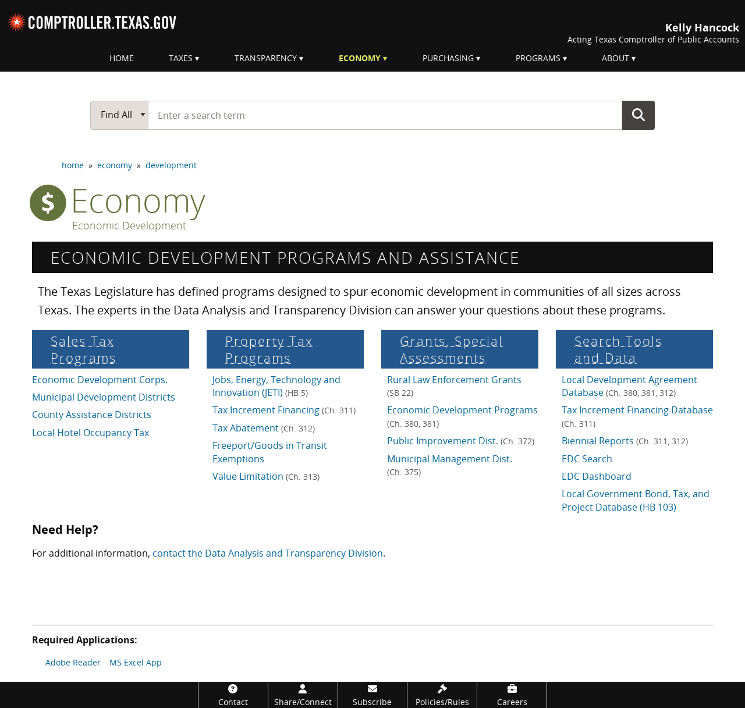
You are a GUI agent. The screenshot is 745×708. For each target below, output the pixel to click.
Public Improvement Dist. (460, 440)
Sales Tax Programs (83, 349)
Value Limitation (266, 476)
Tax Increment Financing (284, 409)
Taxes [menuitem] (181, 57)
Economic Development (129, 226)
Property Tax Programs (269, 349)
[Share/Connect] (303, 695)
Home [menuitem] (121, 57)
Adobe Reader (73, 662)
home (73, 165)
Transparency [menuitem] (266, 57)
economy (114, 165)
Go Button (638, 115)
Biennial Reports (625, 440)
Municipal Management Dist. (449, 464)
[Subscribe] (372, 695)
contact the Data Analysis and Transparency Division (267, 553)
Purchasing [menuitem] (448, 57)
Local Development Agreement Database (629, 386)
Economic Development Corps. (100, 379)
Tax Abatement (263, 428)
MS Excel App (135, 662)
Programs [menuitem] (538, 57)
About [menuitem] (615, 57)
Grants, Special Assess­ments (451, 349)
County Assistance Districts (91, 414)
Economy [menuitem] (360, 57)
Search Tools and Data (618, 349)
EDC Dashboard (597, 476)
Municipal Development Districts (103, 397)
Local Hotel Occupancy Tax (90, 432)
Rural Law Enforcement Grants (454, 385)
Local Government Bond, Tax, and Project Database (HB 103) (635, 500)
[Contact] (233, 695)
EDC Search (587, 458)
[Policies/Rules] (442, 695)
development (171, 165)
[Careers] (512, 695)
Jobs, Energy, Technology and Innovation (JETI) (276, 386)
